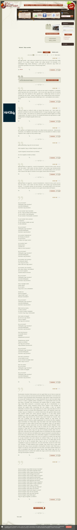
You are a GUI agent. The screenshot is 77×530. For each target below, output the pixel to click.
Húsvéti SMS (23, 14)
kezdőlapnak (40, 15)
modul (57, 15)
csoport (49, 15)
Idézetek (21, 47)
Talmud (21, 69)
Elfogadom (69, 526)
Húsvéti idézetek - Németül (25, 17)
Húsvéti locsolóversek (25, 13)
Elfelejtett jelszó (67, 37)
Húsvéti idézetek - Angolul (25, 15)
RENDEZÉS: (39, 52)
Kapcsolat (39, 524)
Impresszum (54, 524)
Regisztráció (66, 38)
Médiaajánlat (62, 524)
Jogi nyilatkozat (47, 524)
